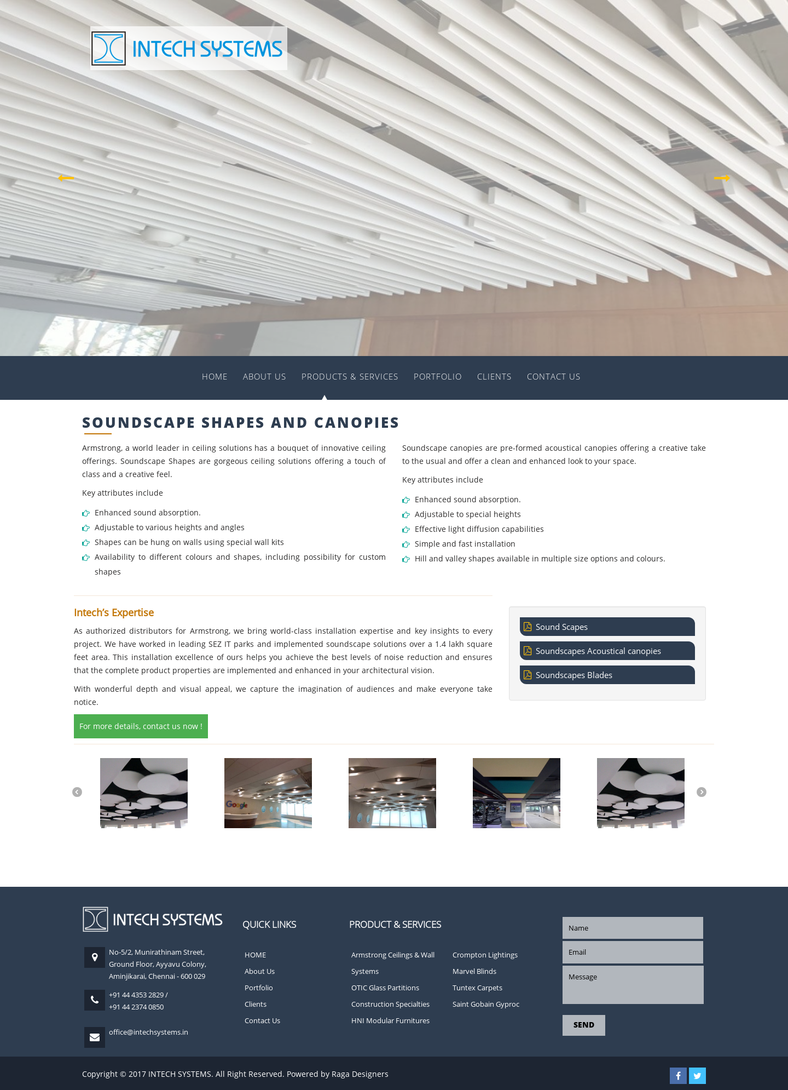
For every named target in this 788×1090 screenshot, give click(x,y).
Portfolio (438, 376)
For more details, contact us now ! (140, 726)
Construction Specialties (390, 1004)
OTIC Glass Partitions (385, 988)
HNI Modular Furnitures (390, 1020)
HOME (215, 376)
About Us (264, 376)
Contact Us (554, 376)
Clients (494, 376)
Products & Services (350, 376)
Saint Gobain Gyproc (486, 1004)
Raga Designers (360, 1074)
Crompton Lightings (485, 955)
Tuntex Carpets (477, 988)
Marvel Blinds (474, 971)
